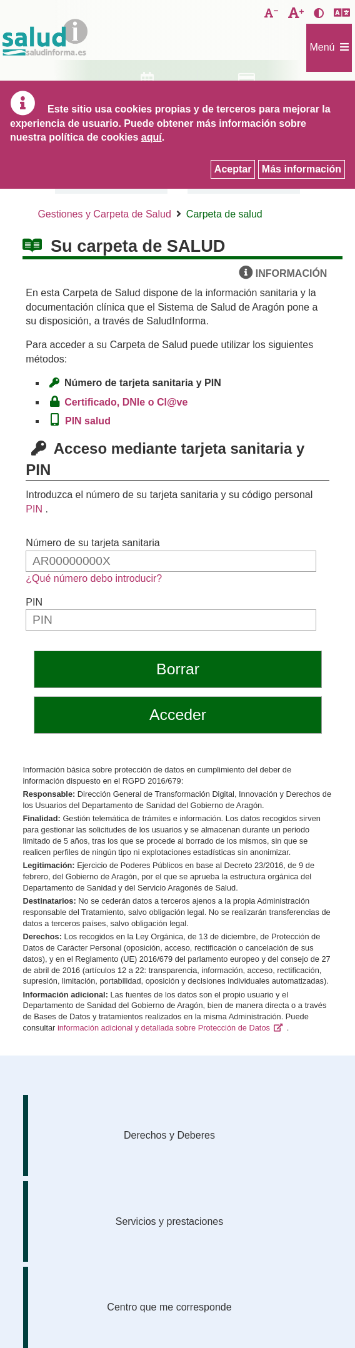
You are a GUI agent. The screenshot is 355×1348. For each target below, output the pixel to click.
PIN (34, 509)
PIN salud (90, 421)
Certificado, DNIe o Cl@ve (129, 402)
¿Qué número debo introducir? (94, 578)
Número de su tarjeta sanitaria (92, 542)
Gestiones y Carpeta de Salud (104, 214)
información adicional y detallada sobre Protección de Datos (164, 1027)
